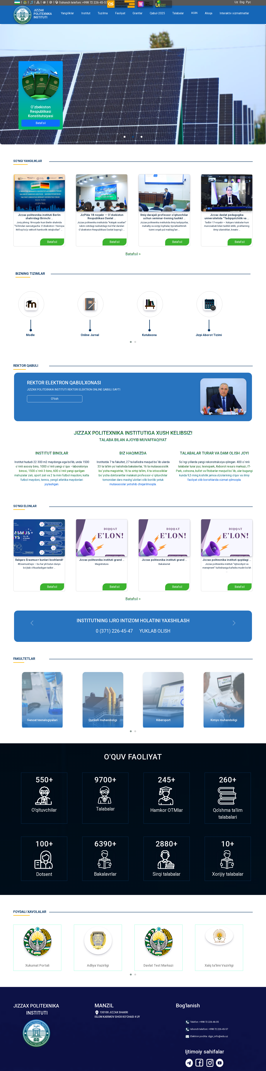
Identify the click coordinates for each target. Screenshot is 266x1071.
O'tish (54, 398)
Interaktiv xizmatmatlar (234, 13)
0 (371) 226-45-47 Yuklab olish (133, 630)
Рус (249, 2)
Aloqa (208, 13)
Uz (237, 2)
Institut (85, 13)
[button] (131, 342)
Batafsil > (133, 253)
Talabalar (178, 13)
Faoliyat (120, 13)
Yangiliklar (67, 13)
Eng (243, 2)
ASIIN (194, 12)
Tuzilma (103, 13)
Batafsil (41, 123)
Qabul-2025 (157, 13)
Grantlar (137, 13)
